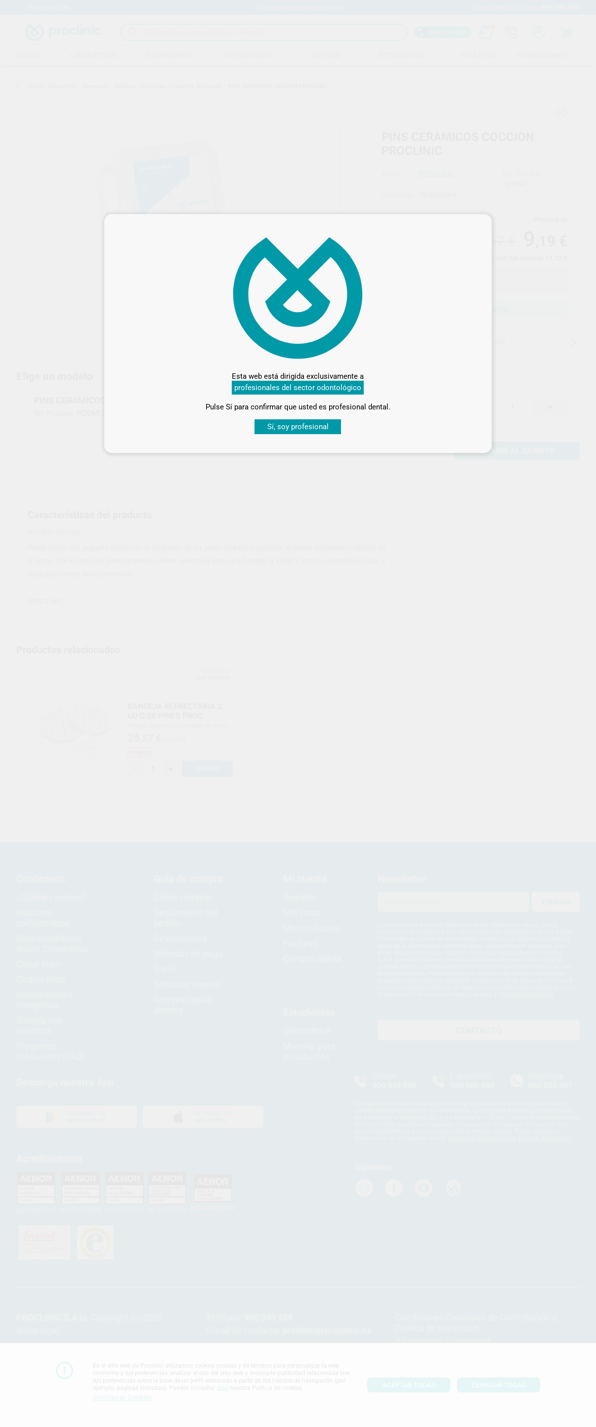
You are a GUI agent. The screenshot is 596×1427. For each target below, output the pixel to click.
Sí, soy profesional (298, 426)
